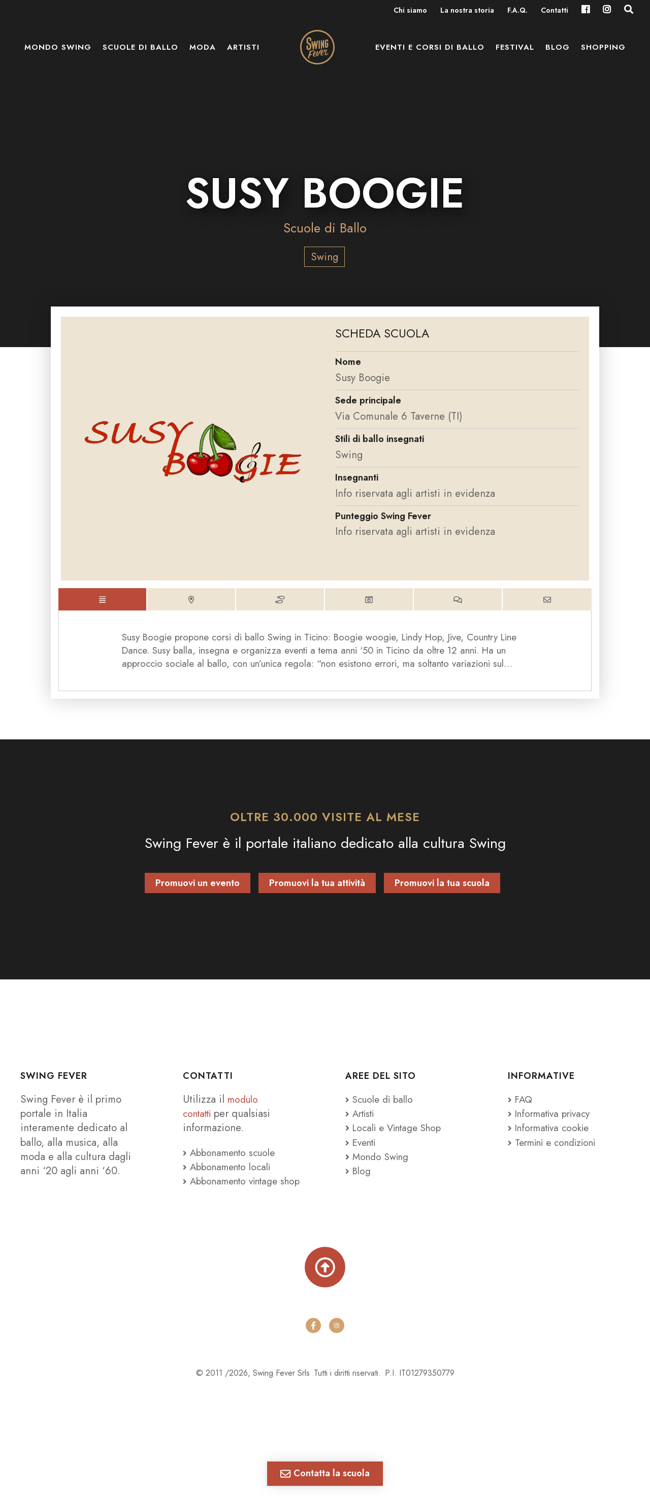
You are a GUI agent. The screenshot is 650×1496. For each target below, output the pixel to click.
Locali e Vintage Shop (401, 1138)
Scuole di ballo (140, 55)
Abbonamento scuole (233, 1163)
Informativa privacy (553, 1124)
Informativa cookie (552, 1138)
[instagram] (336, 1356)
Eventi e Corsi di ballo (429, 55)
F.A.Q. (517, 11)
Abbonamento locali (231, 1177)
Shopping (603, 55)
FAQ (521, 1109)
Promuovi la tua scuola (442, 893)
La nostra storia (467, 11)
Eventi (362, 1153)
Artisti (243, 55)
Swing (324, 256)
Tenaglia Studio (358, 1426)
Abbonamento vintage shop (235, 1199)
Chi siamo (410, 11)
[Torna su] (325, 1294)
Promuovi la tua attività (317, 893)
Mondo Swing (57, 55)
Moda (202, 55)
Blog (557, 55)
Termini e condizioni (557, 1153)
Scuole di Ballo (325, 227)
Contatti (554, 11)
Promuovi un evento (197, 893)
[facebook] (313, 1356)
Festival (515, 55)
